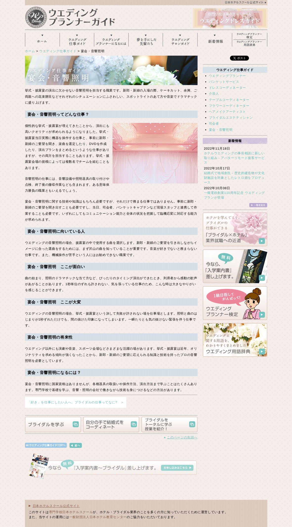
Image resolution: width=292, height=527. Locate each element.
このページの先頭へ (182, 437)
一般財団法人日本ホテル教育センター (98, 517)
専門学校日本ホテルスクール (71, 512)
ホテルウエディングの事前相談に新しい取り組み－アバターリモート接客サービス (234, 157)
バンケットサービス (224, 82)
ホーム (30, 51)
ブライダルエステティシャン (231, 117)
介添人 (214, 93)
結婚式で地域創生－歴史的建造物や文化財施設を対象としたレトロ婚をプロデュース (234, 177)
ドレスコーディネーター (227, 88)
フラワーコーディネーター (229, 106)
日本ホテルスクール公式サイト (56, 506)
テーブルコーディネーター (229, 100)
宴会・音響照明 (221, 130)
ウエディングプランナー (227, 76)
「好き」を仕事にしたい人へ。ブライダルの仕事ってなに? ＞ (75, 402)
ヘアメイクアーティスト (227, 112)
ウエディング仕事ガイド (57, 51)
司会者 (214, 123)
